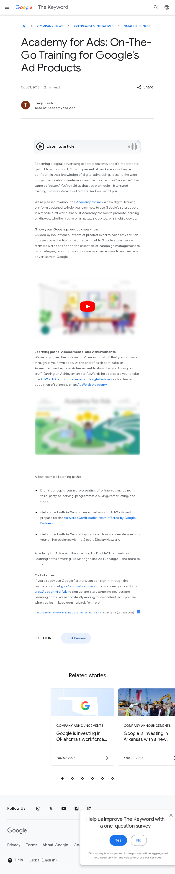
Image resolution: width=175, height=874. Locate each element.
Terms (31, 845)
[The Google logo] (17, 830)
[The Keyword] (23, 26)
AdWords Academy (92, 385)
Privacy (14, 845)
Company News (50, 26)
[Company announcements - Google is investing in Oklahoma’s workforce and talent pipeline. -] (53, 726)
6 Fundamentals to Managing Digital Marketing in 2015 (69, 612)
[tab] (62, 778)
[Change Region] (65, 860)
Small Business (137, 26)
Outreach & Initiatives (94, 26)
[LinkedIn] (89, 808)
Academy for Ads (89, 202)
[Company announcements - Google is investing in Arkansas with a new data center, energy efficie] (120, 726)
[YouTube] (63, 808)
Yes (108, 851)
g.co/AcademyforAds (51, 592)
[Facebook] (76, 808)
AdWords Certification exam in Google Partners (76, 379)
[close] (161, 826)
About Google (55, 845)
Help (15, 860)
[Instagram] (38, 808)
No (128, 851)
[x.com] (51, 808)
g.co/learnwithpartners (78, 586)
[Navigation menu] (7, 7)
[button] (145, 87)
